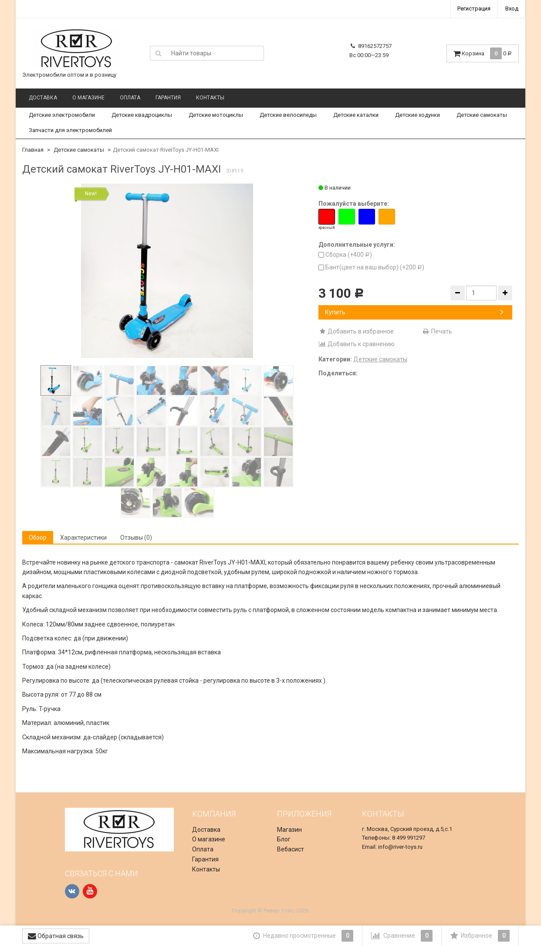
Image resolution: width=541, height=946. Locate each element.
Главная (33, 149)
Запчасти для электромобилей (70, 130)
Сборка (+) (345, 254)
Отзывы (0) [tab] (136, 537)
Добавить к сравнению (356, 343)
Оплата (130, 98)
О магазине (88, 98)
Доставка (43, 98)
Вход (511, 8)
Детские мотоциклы (216, 115)
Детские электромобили (62, 115)
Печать (437, 331)
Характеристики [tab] (83, 537)
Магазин (289, 829)
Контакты (210, 98)
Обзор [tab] (38, 537)
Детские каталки (356, 115)
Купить (414, 312)
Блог (284, 839)
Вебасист (290, 849)
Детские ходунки (417, 115)
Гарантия (168, 98)
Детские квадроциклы (142, 115)
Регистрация (473, 8)
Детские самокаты (481, 115)
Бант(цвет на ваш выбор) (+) (371, 267)
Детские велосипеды (288, 115)
